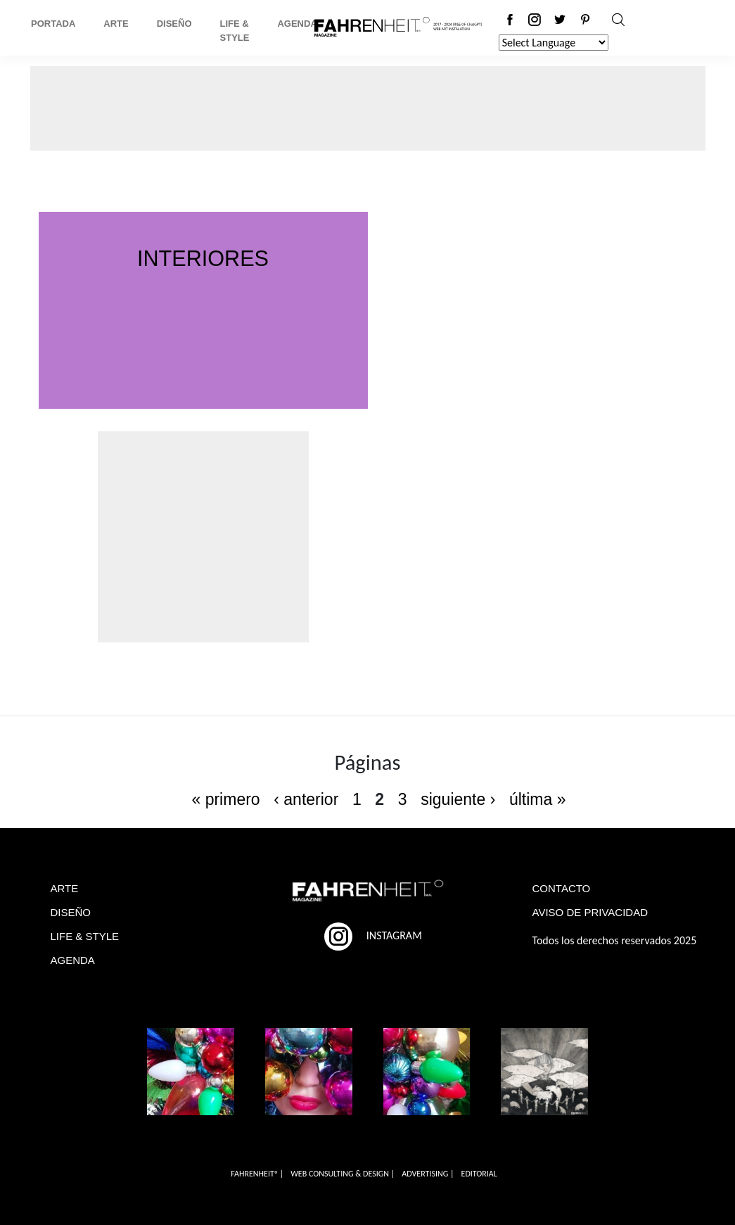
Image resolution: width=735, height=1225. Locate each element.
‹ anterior (306, 799)
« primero (225, 799)
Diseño (174, 23)
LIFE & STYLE (85, 936)
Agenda (297, 23)
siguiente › (458, 799)
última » (537, 799)
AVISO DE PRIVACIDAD (590, 912)
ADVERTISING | (428, 1174)
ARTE (65, 888)
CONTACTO (561, 888)
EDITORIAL (479, 1174)
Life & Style (235, 30)
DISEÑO (71, 912)
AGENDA (73, 960)
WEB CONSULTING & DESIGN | (342, 1174)
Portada (53, 23)
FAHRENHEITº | (257, 1174)
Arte (115, 23)
